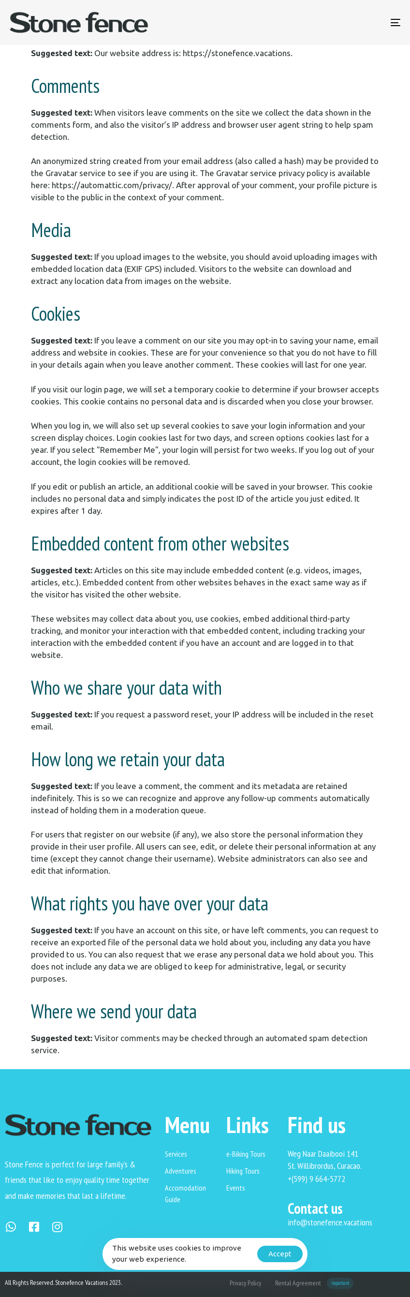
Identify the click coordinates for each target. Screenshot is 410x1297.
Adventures (180, 1171)
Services (176, 1154)
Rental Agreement (314, 1283)
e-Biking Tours (245, 1154)
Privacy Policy (245, 1283)
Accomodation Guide (185, 1193)
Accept (280, 1254)
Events (235, 1188)
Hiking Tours (243, 1171)
